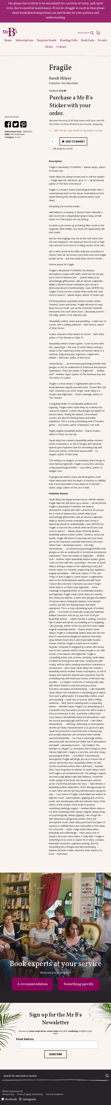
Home (8, 40)
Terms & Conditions (54, 1094)
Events (102, 40)
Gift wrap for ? (61, 148)
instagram (29, 1099)
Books (18, 137)
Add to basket (75, 141)
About (49, 47)
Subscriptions (24, 40)
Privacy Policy (8, 1094)
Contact (61, 47)
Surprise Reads (46, 40)
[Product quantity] (53, 141)
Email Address (25, 1039)
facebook (11, 1099)
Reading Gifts (68, 40)
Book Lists (87, 40)
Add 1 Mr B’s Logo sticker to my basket (78, 130)
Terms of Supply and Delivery (30, 1094)
